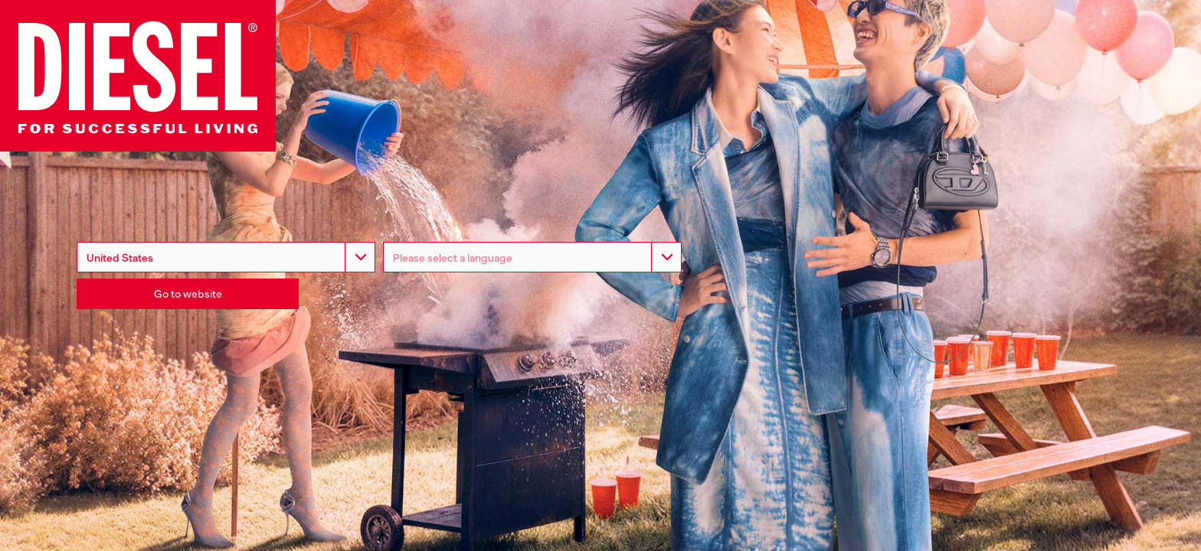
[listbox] (532, 257)
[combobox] (226, 257)
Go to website (188, 294)
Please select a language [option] (452, 258)
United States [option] (120, 258)
